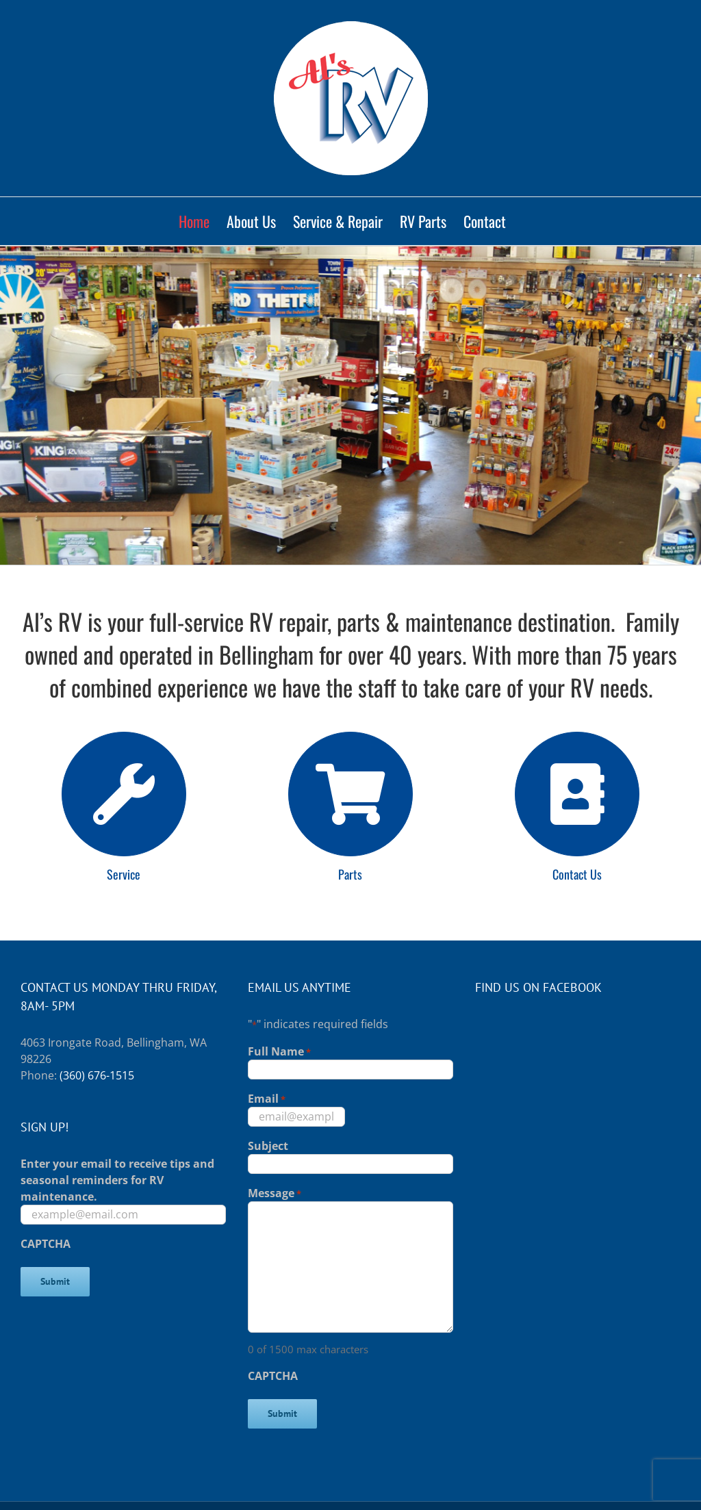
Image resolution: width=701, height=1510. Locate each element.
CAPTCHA (46, 1243)
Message (274, 1193)
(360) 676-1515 (97, 1075)
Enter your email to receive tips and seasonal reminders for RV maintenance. (117, 1180)
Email (266, 1099)
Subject (268, 1145)
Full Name (279, 1052)
